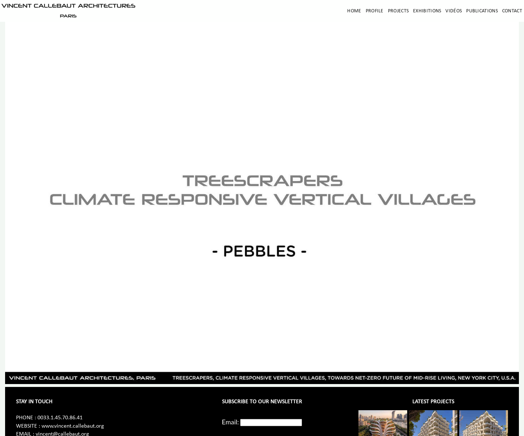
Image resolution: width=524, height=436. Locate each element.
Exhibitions (427, 11)
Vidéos (453, 11)
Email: (230, 422)
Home (354, 11)
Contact (512, 11)
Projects (398, 11)
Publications (482, 11)
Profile (375, 11)
